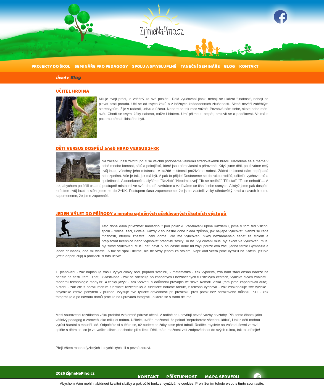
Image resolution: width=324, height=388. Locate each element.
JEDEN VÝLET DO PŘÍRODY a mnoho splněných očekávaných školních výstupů (141, 214)
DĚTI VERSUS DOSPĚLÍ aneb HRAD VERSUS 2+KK (107, 148)
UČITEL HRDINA (73, 91)
